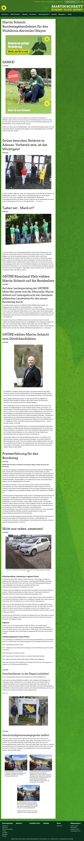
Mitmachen (59, 825)
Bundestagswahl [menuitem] (43, 14)
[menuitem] (37, 2)
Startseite (37, 1)
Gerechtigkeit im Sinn (75, 831)
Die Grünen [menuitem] (32, 14)
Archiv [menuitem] (70, 14)
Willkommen (5, 825)
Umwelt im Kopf (74, 825)
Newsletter (59, 1)
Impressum (5, 827)
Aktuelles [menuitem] (25, 14)
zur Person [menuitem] (4, 14)
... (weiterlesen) (39, 201)
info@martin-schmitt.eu (66, 839)
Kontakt (43, 1)
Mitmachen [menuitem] (61, 14)
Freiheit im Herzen (74, 829)
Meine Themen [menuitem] (15, 14)
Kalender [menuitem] (54, 14)
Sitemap (4, 836)
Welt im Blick (73, 827)
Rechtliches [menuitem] (5, 834)
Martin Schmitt (66, 6)
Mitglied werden (50, 1)
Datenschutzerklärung (7, 829)
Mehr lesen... (5, 693)
